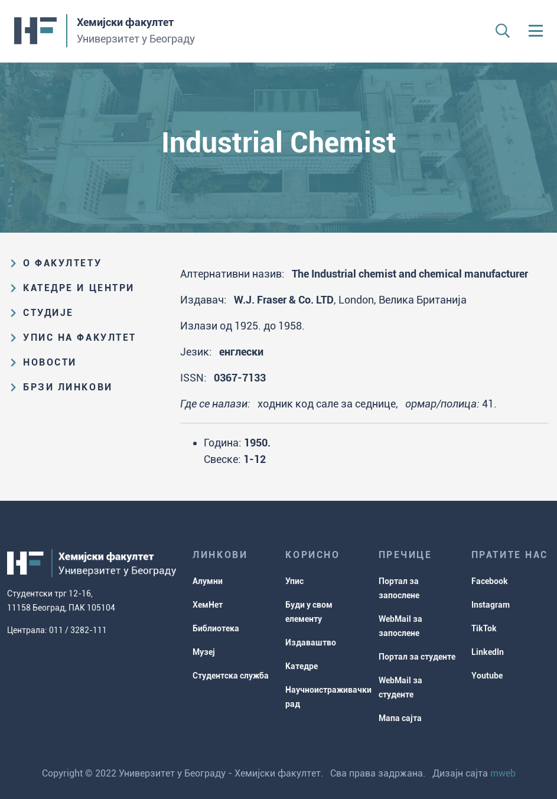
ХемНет (208, 604)
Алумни (208, 581)
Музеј (204, 652)
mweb (503, 773)
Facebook (489, 581)
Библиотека (216, 628)
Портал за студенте (417, 656)
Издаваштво (310, 642)
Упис (294, 581)
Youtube (487, 675)
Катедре (301, 666)
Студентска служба (231, 675)
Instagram (490, 604)
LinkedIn (487, 652)
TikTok (484, 628)
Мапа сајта (400, 718)
